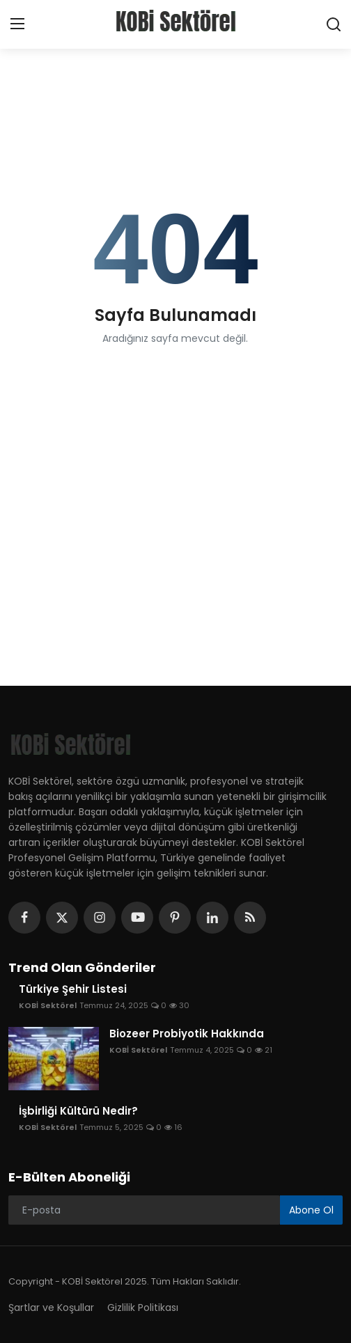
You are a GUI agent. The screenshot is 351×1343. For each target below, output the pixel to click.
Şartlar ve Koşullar (51, 1307)
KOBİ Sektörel (48, 1005)
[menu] (17, 24)
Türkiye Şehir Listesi (73, 989)
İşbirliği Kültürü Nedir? (78, 1111)
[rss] (250, 918)
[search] (333, 24)
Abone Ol (311, 1210)
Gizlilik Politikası (142, 1307)
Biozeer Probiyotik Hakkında (186, 1034)
